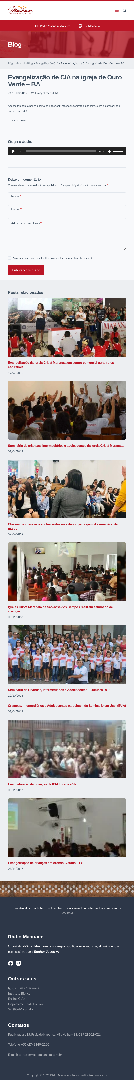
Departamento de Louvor (25, 1004)
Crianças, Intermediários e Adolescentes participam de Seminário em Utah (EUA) (67, 705)
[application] (67, 151)
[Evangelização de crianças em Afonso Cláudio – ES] (67, 827)
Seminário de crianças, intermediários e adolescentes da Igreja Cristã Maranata (66, 445)
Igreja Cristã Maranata (23, 988)
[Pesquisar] (124, 10)
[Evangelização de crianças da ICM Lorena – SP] (67, 749)
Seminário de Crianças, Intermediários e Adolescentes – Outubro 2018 (59, 690)
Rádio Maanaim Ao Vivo (52, 26)
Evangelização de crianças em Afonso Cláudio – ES (45, 863)
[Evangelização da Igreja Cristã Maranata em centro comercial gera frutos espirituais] (67, 327)
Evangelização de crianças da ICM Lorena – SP (42, 784)
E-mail (16, 209)
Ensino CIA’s (16, 998)
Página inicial (16, 63)
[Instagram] (18, 963)
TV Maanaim (89, 26)
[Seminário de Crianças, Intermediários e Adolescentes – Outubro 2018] (67, 654)
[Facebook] (10, 963)
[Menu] (117, 10)
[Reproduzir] (13, 151)
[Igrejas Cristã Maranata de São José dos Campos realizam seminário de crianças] (67, 571)
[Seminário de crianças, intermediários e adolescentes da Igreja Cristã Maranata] (67, 410)
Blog (30, 63)
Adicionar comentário (26, 223)
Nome (16, 196)
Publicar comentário (26, 270)
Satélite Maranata (20, 1009)
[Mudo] (109, 151)
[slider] (61, 151)
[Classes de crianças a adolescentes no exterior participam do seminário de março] (67, 489)
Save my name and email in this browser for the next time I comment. (53, 258)
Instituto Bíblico (19, 993)
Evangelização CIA (46, 63)
